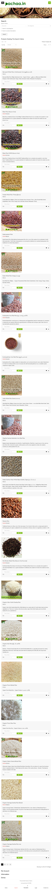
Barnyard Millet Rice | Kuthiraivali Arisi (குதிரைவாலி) (17, 72)
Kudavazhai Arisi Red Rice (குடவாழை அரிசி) (15, 315)
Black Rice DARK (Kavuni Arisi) (11, 153)
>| (10, 864)
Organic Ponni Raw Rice (9, 723)
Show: (45, 45)
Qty (3, 83)
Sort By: (3, 45)
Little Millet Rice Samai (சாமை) (11, 398)
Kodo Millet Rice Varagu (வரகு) (11, 276)
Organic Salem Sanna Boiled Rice (12, 761)
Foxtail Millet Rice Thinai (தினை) (12, 194)
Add (20, 83)
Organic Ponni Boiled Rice (10, 685)
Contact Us (45, 887)
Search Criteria (4, 23)
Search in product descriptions (8, 30)
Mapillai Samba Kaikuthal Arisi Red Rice (14, 438)
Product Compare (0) (46, 41)
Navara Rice (6, 521)
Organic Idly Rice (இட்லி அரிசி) (11, 644)
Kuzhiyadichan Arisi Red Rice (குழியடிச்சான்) (15, 357)
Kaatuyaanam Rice (8, 234)
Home (6, 887)
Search (16, 887)
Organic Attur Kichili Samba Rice (12, 602)
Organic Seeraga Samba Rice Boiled (13, 803)
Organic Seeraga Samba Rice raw (12, 844)
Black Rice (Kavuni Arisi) (9, 112)
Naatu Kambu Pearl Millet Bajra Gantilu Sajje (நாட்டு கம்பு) (19, 479)
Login (36, 887)
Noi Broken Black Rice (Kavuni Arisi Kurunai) (15, 561)
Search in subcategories (7, 28)
